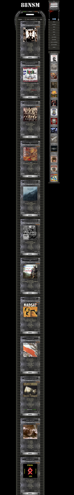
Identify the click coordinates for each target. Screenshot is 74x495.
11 (32, 19)
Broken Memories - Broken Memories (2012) (30, 378)
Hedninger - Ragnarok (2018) (30, 420)
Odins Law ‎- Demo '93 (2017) (30, 459)
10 (31, 19)
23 (36, 19)
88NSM (23, 54)
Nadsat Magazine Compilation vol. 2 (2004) (30, 298)
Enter (54, 8)
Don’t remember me (54, 7)
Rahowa (31, 162)
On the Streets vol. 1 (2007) (30, 338)
